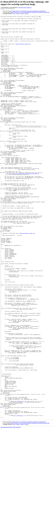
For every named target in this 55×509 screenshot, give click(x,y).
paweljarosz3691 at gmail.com (25, 7)
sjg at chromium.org (18, 478)
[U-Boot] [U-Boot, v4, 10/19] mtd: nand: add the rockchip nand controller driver (28, 11)
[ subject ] (22, 13)
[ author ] (27, 13)
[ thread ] (18, 13)
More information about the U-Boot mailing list (11, 507)
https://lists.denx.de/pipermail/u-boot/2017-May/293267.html (23, 205)
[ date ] (14, 13)
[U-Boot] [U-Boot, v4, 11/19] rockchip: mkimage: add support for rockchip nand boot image (29, 12)
